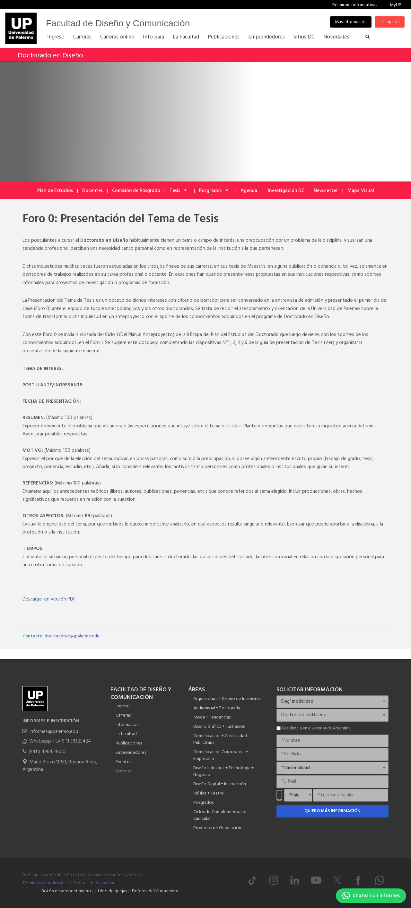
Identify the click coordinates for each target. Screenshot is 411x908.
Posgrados (214, 191)
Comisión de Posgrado (136, 191)
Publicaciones (129, 743)
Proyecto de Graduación (217, 828)
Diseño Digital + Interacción (219, 784)
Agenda (249, 191)
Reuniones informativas (354, 5)
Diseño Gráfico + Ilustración (219, 726)
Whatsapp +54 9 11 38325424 (60, 741)
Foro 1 (96, 343)
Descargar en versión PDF (48, 599)
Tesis (179, 191)
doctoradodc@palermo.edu (72, 636)
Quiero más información (332, 811)
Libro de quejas (112, 891)
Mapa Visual (360, 191)
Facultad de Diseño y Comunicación (118, 23)
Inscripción (390, 22)
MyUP (395, 5)
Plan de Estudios (55, 191)
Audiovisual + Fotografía (216, 708)
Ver (329, 343)
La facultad (126, 734)
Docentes (92, 191)
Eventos (123, 762)
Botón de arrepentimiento (67, 891)
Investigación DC (286, 191)
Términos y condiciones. (45, 883)
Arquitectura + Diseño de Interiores (226, 698)
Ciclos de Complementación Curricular (220, 815)
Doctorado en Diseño (50, 55)
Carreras (123, 715)
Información (127, 724)
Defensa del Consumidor (155, 891)
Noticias (123, 771)
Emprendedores (131, 752)
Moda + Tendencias (212, 717)
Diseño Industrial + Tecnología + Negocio (223, 771)
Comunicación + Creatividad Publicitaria (220, 739)
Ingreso (123, 706)
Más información (351, 22)
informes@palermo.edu (54, 732)
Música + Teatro (208, 793)
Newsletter (326, 191)
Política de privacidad (95, 883)
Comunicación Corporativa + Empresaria (220, 755)
